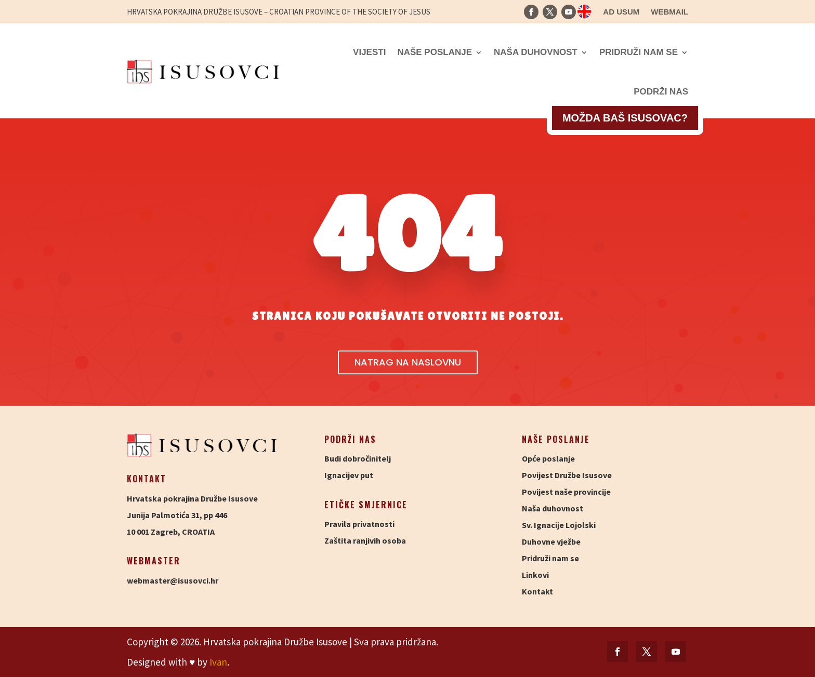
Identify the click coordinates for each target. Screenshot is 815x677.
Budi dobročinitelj (357, 458)
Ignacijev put (348, 475)
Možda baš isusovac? (625, 118)
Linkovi (535, 575)
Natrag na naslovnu (407, 362)
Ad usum (621, 12)
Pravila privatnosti (359, 524)
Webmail (669, 12)
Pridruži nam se (638, 52)
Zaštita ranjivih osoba (365, 540)
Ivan (218, 662)
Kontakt (537, 591)
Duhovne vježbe (551, 541)
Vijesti (369, 52)
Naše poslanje (434, 52)
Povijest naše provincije (566, 491)
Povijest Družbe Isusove (567, 475)
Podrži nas (661, 92)
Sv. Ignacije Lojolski (559, 525)
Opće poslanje (548, 458)
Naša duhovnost (535, 52)
